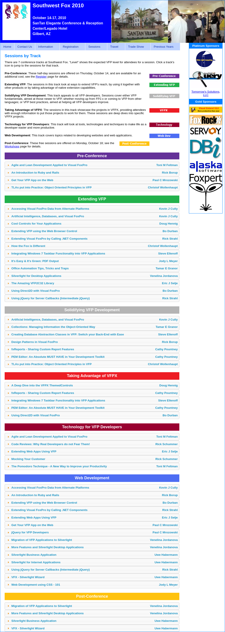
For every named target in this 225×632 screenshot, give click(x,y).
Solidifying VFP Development (92, 310)
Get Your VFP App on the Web (94, 180)
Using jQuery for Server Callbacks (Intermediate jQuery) (94, 298)
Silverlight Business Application (94, 555)
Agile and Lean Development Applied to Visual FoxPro (94, 165)
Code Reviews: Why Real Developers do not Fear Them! (94, 444)
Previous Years (164, 47)
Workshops (12, 146)
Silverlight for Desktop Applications (94, 276)
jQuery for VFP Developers (94, 532)
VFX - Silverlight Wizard (94, 577)
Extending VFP (92, 199)
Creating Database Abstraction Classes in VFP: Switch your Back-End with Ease (94, 334)
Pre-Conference (92, 156)
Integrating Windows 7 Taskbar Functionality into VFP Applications (94, 253)
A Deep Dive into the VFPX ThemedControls (94, 385)
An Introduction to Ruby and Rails (94, 172)
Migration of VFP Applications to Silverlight (94, 540)
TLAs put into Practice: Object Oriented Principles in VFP (94, 187)
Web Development (92, 478)
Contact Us (25, 46)
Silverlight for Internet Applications (94, 562)
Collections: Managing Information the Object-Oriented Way (94, 327)
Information (46, 47)
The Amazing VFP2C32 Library (94, 283)
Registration (71, 47)
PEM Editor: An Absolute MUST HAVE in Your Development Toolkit (94, 357)
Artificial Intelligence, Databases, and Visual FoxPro (94, 216)
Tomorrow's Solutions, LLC (205, 93)
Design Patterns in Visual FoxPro (94, 342)
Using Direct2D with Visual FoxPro (94, 291)
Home (7, 46)
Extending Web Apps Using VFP (94, 451)
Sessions (95, 47)
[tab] (92, 165)
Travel (115, 47)
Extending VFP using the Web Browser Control (94, 231)
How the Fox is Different (94, 246)
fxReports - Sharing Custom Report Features (94, 349)
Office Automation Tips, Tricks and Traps (94, 268)
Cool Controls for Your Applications (94, 223)
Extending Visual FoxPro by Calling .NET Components (94, 239)
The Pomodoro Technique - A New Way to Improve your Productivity (94, 466)
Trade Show (137, 47)
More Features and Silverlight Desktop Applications (94, 547)
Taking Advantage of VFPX (92, 376)
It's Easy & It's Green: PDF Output (94, 261)
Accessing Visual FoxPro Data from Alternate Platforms (94, 209)
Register (41, 76)
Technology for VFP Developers (92, 427)
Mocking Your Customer (94, 459)
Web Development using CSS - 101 (94, 585)
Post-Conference (92, 596)
